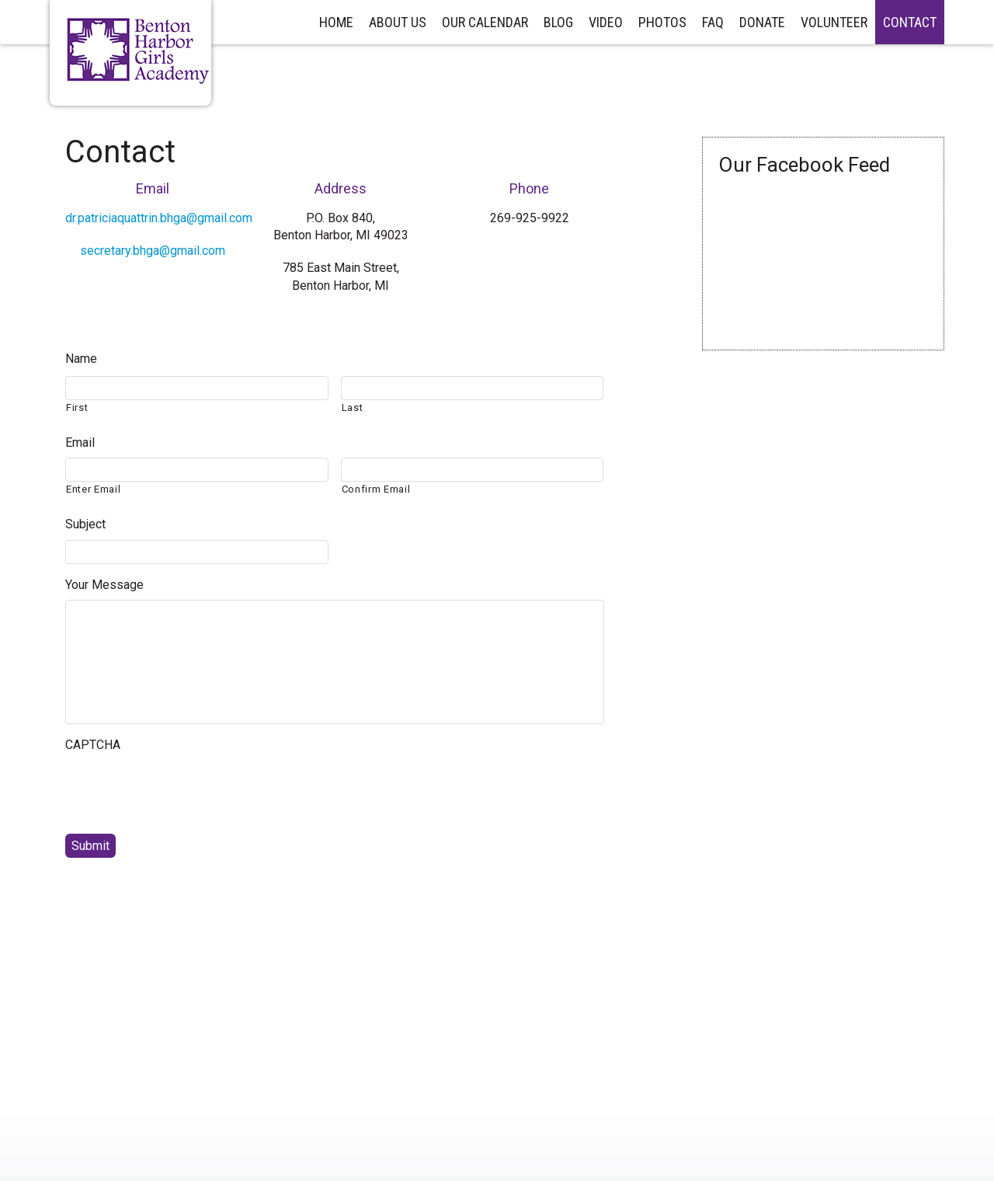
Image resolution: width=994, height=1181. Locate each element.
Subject (85, 524)
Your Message (104, 584)
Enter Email (93, 489)
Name (81, 358)
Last (352, 407)
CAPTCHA (92, 744)
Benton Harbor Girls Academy (138, 51)
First (77, 407)
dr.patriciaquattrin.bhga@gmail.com (158, 218)
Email (80, 442)
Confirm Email (376, 489)
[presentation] (183, 791)
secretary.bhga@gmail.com (152, 250)
